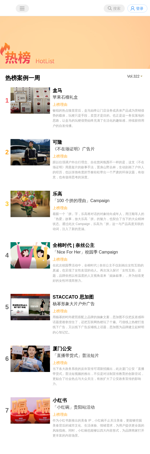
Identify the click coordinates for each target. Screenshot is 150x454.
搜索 (117, 8)
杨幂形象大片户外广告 (74, 304)
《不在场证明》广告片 (74, 149)
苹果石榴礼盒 (65, 97)
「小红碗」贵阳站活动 (74, 407)
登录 (139, 8)
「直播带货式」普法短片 (76, 355)
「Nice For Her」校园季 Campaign (85, 252)
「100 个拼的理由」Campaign (81, 200)
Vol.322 (133, 76)
